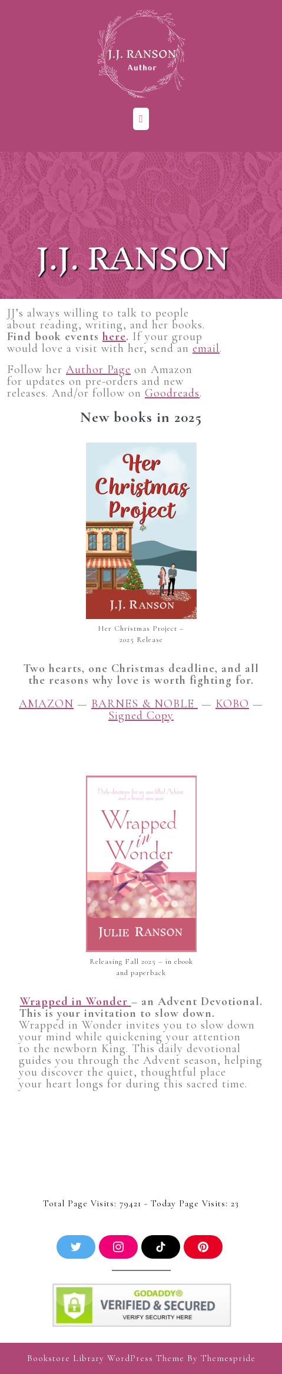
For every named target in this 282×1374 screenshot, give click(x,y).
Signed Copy (141, 715)
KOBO (232, 704)
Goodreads (172, 393)
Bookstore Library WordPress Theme (105, 1358)
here (114, 337)
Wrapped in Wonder (75, 1001)
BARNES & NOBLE (144, 704)
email (206, 348)
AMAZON (46, 704)
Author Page (98, 369)
